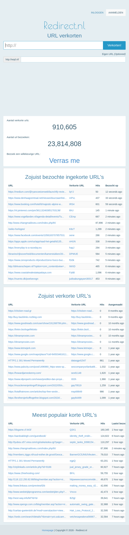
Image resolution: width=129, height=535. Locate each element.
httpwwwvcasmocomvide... (84, 479)
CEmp (72, 216)
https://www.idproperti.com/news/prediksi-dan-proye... (36, 379)
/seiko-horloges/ (16, 229)
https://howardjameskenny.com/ (24, 373)
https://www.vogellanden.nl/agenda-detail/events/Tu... (36, 216)
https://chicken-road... (82, 310)
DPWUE (73, 254)
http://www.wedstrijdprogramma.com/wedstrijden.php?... (37, 492)
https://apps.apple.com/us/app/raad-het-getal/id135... (35, 241)
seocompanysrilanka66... (84, 366)
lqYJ (71, 191)
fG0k (71, 260)
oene (71, 235)
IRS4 (71, 204)
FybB (72, 272)
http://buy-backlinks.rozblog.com (25, 317)
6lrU (71, 210)
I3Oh (73, 379)
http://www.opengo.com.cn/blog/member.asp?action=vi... (37, 504)
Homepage (48, 530)
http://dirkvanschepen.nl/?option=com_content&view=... (37, 266)
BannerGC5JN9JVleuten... (84, 454)
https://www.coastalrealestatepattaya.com (30, 272)
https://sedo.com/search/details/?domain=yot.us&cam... (37, 516)
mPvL (72, 198)
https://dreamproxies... (82, 335)
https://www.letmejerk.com (22, 348)
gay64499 (76, 397)
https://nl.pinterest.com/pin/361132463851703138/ (34, 210)
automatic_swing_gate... (82, 504)
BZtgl (72, 498)
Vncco (73, 492)
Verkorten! (114, 45)
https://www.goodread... (83, 323)
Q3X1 (73, 429)
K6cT (72, 229)
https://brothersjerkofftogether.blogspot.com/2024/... (35, 397)
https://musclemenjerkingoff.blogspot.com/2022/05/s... (36, 385)
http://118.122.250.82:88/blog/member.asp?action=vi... (36, 479)
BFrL (72, 473)
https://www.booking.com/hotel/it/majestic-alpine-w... (35, 204)
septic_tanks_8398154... (82, 442)
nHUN (72, 241)
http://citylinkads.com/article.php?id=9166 (29, 467)
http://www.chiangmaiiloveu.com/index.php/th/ (32, 222)
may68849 (76, 391)
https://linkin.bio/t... (81, 329)
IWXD (72, 266)
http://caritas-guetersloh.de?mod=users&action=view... (36, 510)
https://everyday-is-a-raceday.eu (25, 247)
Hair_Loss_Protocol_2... (82, 510)
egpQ (73, 460)
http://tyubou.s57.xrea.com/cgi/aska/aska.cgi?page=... (36, 442)
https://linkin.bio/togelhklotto (22, 329)
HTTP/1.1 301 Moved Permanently (26, 360)
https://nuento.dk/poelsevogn (23, 278)
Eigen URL (114, 54)
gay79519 (76, 385)
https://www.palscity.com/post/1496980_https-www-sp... (37, 366)
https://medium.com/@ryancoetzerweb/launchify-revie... (37, 191)
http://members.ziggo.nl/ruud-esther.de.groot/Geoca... (36, 454)
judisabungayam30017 (81, 278)
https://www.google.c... (83, 354)
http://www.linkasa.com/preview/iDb (26, 485)
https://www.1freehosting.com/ (24, 473)
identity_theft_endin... (81, 436)
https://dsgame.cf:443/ (19, 429)
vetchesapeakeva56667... (83, 516)
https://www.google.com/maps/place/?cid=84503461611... (38, 354)
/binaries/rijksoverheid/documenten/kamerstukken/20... (36, 254)
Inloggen (97, 12)
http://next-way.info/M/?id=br (23, 498)
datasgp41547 (78, 360)
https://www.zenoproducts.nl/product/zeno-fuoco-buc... (36, 260)
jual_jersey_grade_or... (82, 467)
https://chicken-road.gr (20, 310)
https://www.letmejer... (82, 348)
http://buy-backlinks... (82, 317)
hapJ (71, 247)
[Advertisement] (64, 89)
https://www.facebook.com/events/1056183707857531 (36, 235)
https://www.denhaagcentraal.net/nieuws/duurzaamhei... (37, 198)
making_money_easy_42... (84, 485)
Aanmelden (116, 12)
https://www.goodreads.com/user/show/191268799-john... (38, 323)
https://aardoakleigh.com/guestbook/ (27, 436)
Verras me (64, 160)
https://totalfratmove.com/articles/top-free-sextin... (34, 391)
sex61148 (76, 373)
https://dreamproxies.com (21, 335)
